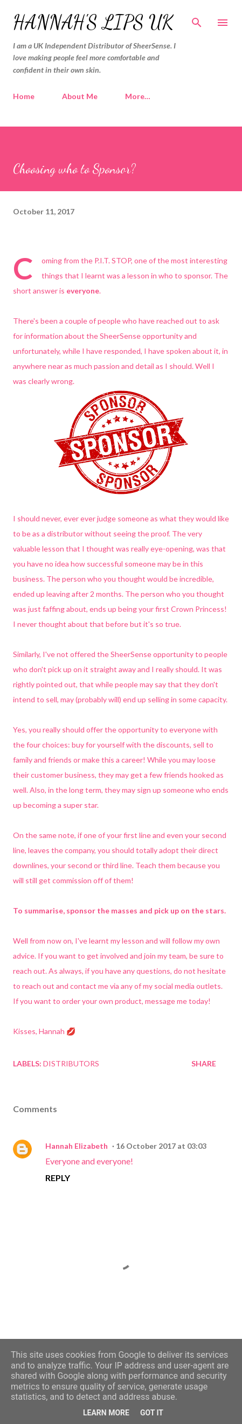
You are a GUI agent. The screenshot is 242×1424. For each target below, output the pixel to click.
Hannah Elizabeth (76, 1145)
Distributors (71, 1063)
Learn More (106, 1412)
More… (137, 96)
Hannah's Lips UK (93, 22)
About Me (80, 96)
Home (23, 96)
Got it (151, 1412)
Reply (57, 1177)
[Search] (196, 19)
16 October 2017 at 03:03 (161, 1145)
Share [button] (203, 1063)
